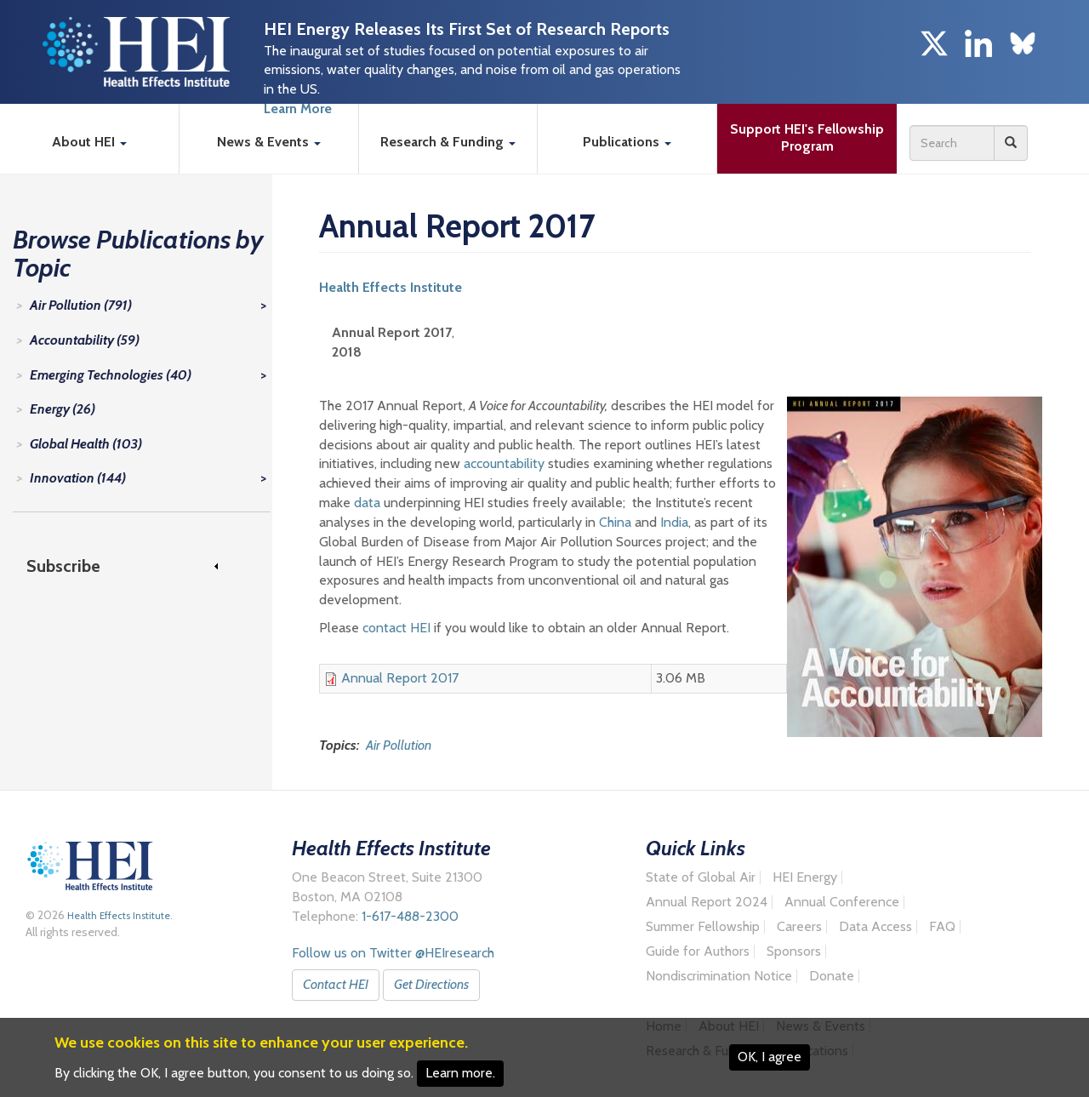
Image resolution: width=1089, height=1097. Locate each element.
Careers (799, 927)
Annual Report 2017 (400, 678)
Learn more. (460, 1073)
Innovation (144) (78, 478)
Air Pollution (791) (81, 305)
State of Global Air (700, 877)
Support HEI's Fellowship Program (808, 137)
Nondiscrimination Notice (719, 976)
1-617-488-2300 (410, 916)
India (674, 522)
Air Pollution (398, 745)
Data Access (875, 927)
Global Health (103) (86, 444)
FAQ (942, 927)
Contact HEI (335, 984)
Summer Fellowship (703, 927)
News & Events (269, 142)
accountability (504, 463)
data (367, 502)
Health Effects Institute (390, 287)
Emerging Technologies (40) (110, 375)
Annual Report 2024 (706, 902)
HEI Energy (805, 877)
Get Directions (431, 984)
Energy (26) (62, 409)
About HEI (89, 142)
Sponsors (794, 951)
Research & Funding (448, 142)
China (615, 522)
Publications (627, 142)
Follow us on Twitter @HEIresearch (393, 953)
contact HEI (396, 628)
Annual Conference (841, 902)
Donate (831, 976)
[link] (133, 566)
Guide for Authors (698, 951)
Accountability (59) (85, 340)
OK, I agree (769, 1056)
